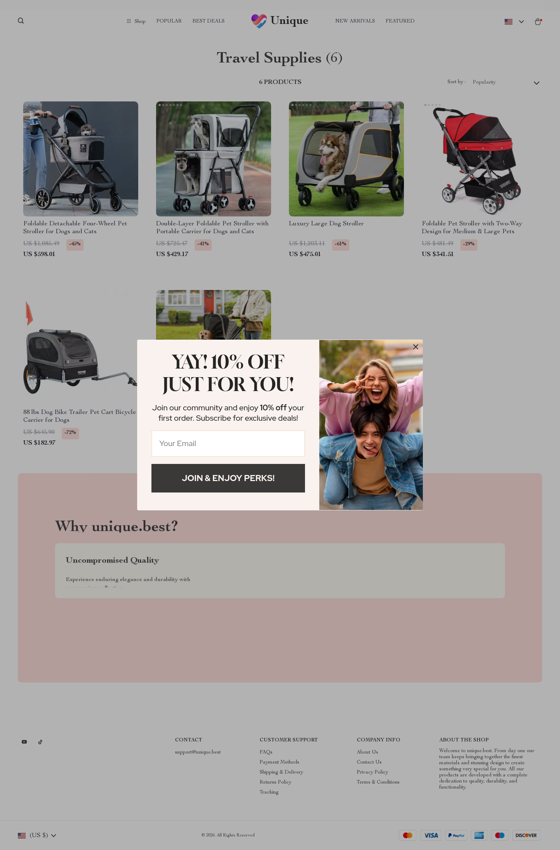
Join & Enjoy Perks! (228, 478)
